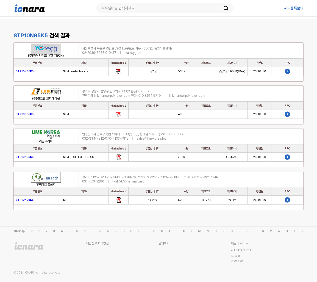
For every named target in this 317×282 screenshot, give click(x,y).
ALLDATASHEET (241, 250)
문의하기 (164, 243)
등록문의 (293, 8)
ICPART (235, 255)
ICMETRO (237, 261)
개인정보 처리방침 (97, 243)
